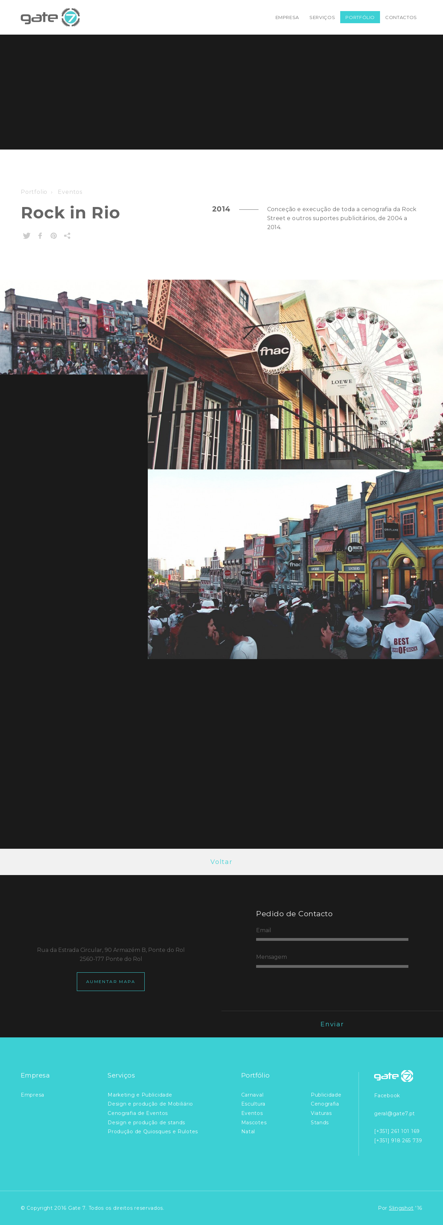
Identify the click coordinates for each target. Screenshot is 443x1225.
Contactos (401, 17)
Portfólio (360, 17)
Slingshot (401, 1208)
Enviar (332, 1024)
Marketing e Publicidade (140, 1095)
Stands (320, 1122)
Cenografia (325, 1104)
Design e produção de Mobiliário (150, 1104)
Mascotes (254, 1122)
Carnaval (252, 1095)
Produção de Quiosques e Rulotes (153, 1131)
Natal (248, 1131)
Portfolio (34, 192)
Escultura (253, 1104)
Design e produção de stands (146, 1122)
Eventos (69, 192)
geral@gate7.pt (394, 1113)
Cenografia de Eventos (138, 1113)
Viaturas (321, 1113)
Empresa (287, 17)
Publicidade (326, 1095)
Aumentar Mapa (110, 981)
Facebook (387, 1095)
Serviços (322, 17)
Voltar (221, 862)
